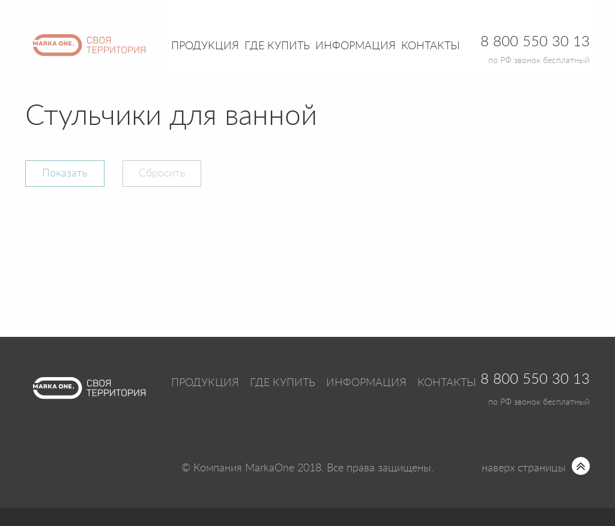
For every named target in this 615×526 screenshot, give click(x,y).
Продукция (205, 46)
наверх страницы (524, 468)
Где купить (282, 383)
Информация (366, 383)
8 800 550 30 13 (535, 379)
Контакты (430, 46)
